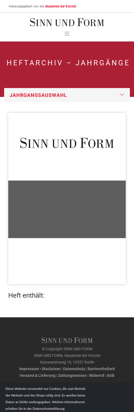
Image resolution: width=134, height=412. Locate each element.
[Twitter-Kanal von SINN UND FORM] (62, 389)
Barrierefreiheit (101, 368)
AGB (110, 375)
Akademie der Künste (60, 6)
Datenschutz (74, 368)
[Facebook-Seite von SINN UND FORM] (72, 389)
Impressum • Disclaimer (40, 368)
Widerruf (96, 375)
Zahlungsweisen (72, 375)
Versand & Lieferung (37, 375)
